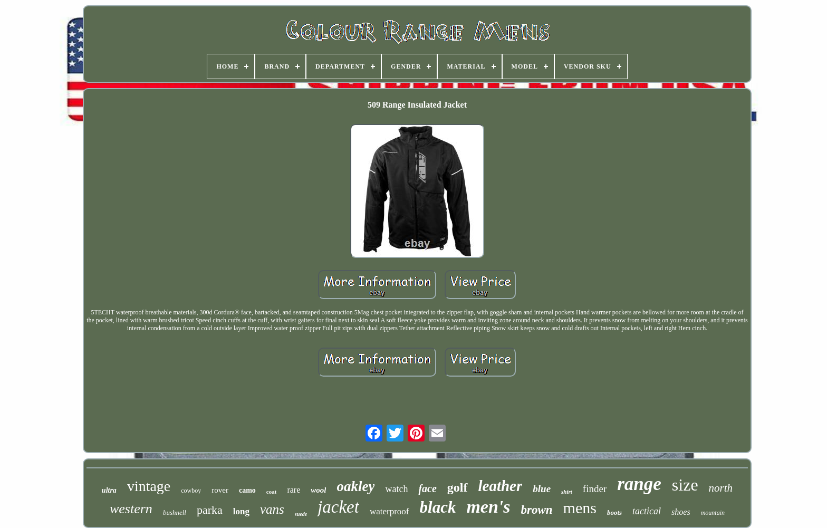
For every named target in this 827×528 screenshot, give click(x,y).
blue (542, 488)
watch (396, 489)
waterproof (389, 511)
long (241, 511)
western (131, 508)
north (721, 488)
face (427, 488)
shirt (566, 491)
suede (301, 514)
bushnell (174, 512)
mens (580, 507)
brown (537, 509)
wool (318, 490)
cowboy (191, 490)
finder (595, 488)
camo (247, 490)
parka (210, 509)
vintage (148, 486)
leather (500, 485)
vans (272, 509)
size (685, 484)
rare (293, 489)
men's (488, 506)
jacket (338, 506)
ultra (109, 490)
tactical (646, 511)
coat (271, 491)
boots (614, 512)
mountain (713, 512)
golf (457, 487)
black (438, 507)
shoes (680, 511)
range (639, 484)
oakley (355, 486)
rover (219, 490)
